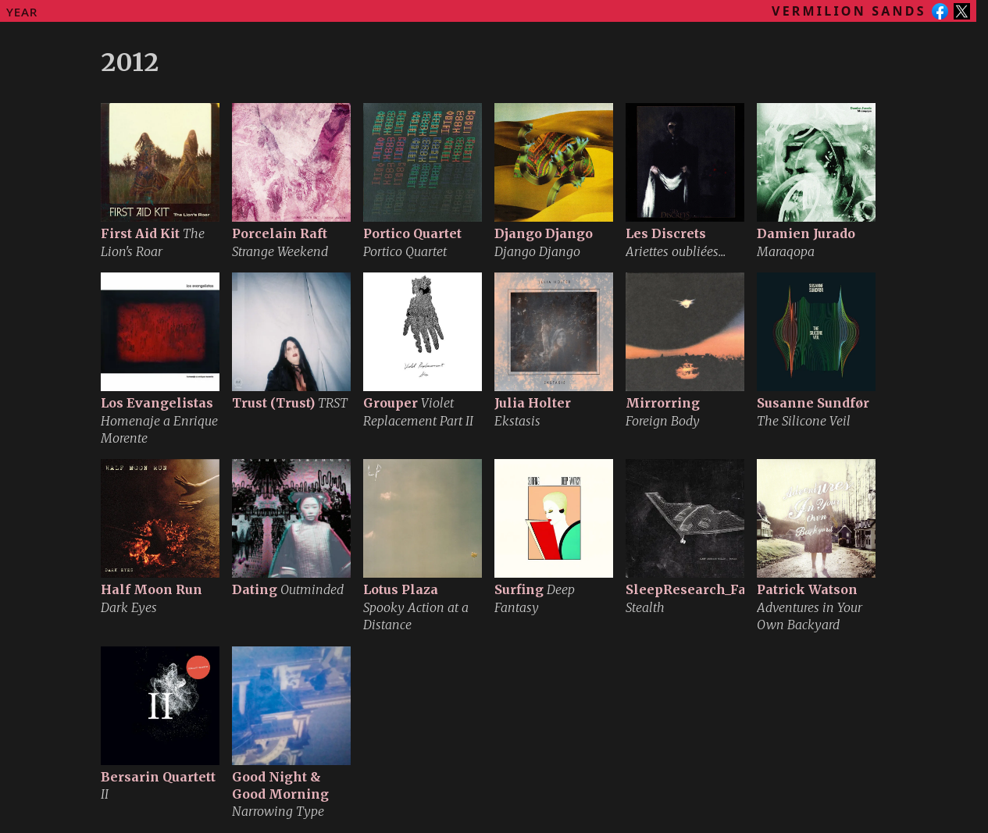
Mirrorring (663, 403)
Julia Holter (532, 403)
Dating (254, 589)
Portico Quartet (412, 233)
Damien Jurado (806, 233)
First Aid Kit (140, 233)
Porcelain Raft (279, 233)
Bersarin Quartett (158, 777)
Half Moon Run (151, 589)
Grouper (390, 403)
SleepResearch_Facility (703, 589)
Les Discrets (666, 233)
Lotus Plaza (400, 589)
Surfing (519, 589)
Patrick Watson (807, 589)
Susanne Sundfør (813, 403)
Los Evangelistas (157, 403)
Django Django (543, 233)
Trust (273, 403)
